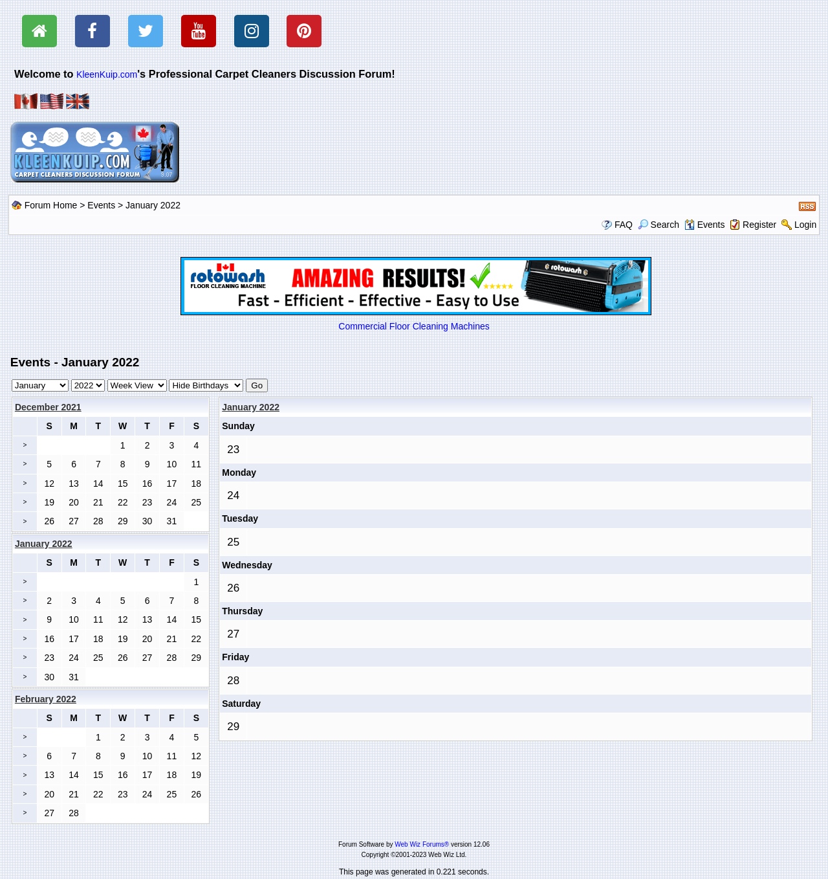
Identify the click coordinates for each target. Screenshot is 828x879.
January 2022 (250, 407)
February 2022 (45, 699)
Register (759, 224)
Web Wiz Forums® (422, 844)
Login (805, 224)
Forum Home (51, 205)
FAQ (624, 224)
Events (101, 205)
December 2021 (48, 407)
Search (658, 224)
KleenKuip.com (106, 74)
